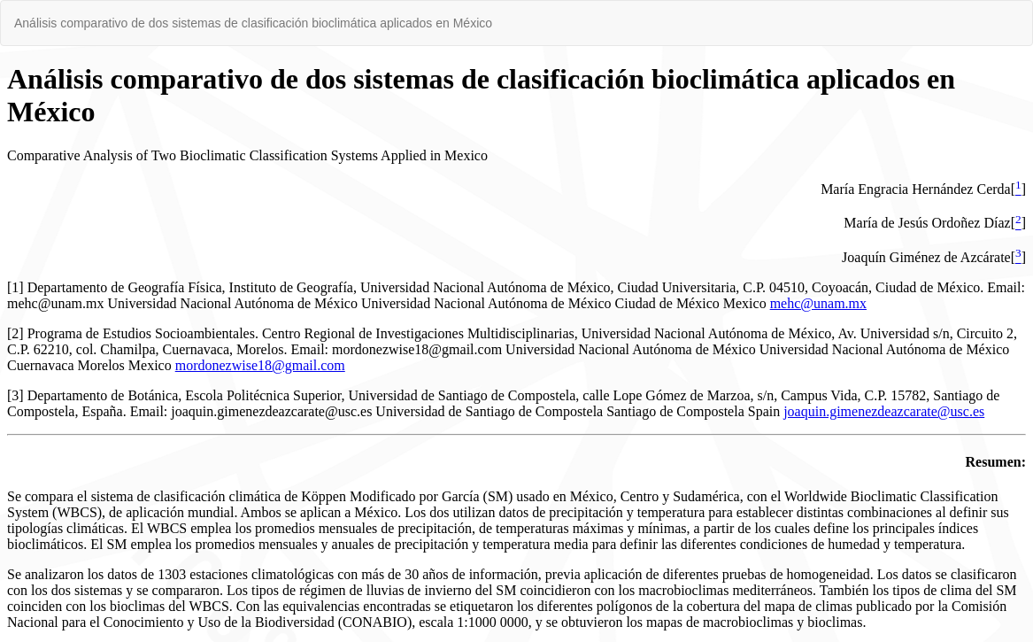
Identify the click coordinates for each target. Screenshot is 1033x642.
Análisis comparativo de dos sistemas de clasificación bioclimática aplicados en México (253, 23)
